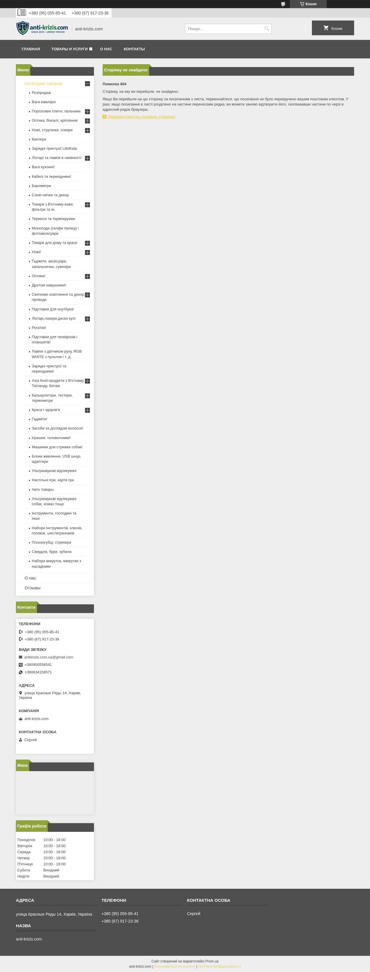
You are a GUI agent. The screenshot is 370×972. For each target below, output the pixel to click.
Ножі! (36, 252)
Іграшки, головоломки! (51, 438)
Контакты (134, 49)
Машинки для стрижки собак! (57, 447)
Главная (31, 49)
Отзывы (32, 587)
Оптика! (38, 276)
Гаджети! (39, 419)
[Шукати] (267, 29)
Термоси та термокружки (53, 218)
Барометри (41, 186)
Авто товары (43, 489)
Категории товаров (43, 83)
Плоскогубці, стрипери (51, 542)
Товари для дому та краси (54, 242)
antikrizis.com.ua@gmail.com (48, 657)
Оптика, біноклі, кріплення (54, 120)
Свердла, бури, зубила (51, 551)
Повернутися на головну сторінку (141, 116)
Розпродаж (41, 92)
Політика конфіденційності (219, 966)
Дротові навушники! (49, 285)
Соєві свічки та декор (50, 195)
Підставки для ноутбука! (53, 309)
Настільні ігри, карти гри (53, 480)
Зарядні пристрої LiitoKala (54, 148)
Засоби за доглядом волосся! (57, 428)
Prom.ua (212, 961)
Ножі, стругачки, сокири (52, 130)
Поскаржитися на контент (174, 966)
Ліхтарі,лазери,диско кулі (53, 318)
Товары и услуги (69, 49)
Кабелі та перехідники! (51, 176)
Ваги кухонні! (43, 167)
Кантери (39, 139)
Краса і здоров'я (46, 410)
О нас (106, 49)
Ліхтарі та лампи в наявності (56, 157)
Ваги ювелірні (44, 102)
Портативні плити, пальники (56, 111)
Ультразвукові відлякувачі (54, 471)
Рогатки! (39, 327)
